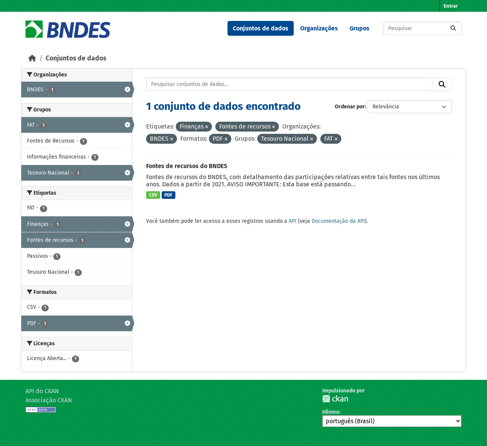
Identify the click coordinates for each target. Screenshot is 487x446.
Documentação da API (338, 221)
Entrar (451, 6)
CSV (153, 195)
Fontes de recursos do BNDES (186, 166)
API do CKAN (42, 391)
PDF (168, 195)
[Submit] (453, 28)
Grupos (359, 28)
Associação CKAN (48, 400)
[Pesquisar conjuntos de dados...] (422, 28)
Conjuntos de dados (260, 28)
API (292, 221)
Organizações (319, 28)
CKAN (335, 399)
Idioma (330, 412)
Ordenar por (350, 106)
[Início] (32, 58)
